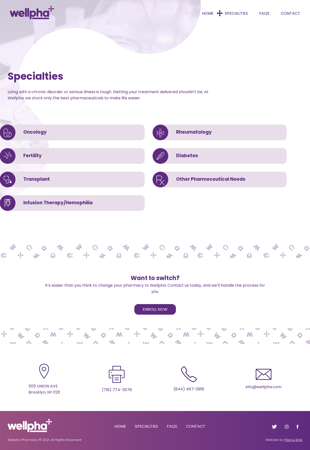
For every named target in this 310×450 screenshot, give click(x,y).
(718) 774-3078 (117, 390)
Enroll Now (155, 309)
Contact (290, 13)
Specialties (236, 13)
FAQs (264, 13)
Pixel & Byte (293, 440)
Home (207, 13)
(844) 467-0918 (188, 389)
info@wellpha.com (264, 387)
